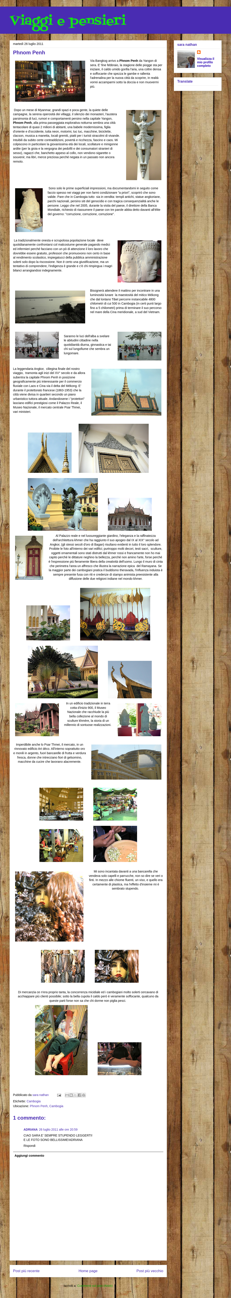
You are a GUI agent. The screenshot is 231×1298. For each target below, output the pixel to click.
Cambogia (34, 1101)
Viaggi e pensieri (68, 21)
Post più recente (26, 1271)
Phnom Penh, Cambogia (46, 1106)
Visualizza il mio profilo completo (205, 62)
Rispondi (29, 1145)
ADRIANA (31, 1129)
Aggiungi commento (29, 1155)
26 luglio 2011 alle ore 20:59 (58, 1129)
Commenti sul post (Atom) (95, 1285)
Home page (88, 1271)
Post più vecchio (149, 1271)
